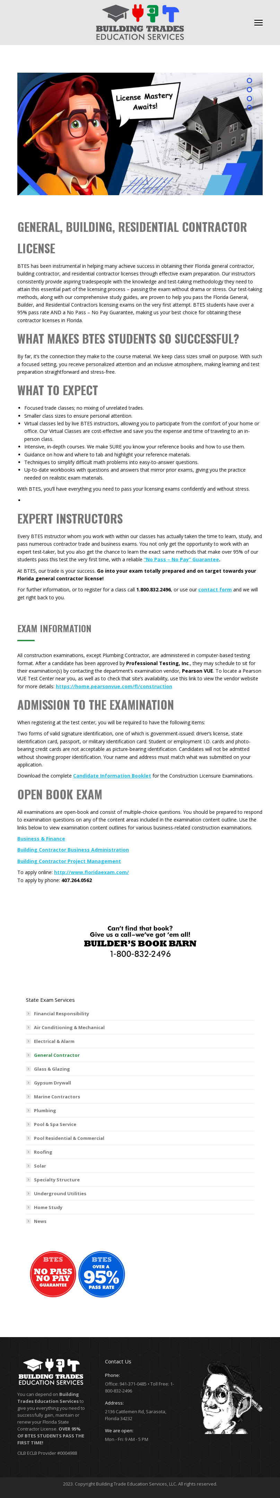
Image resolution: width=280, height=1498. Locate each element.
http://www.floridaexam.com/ (91, 872)
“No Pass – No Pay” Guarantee (181, 559)
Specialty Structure (57, 1180)
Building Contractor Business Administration (73, 849)
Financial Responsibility (61, 1013)
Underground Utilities (60, 1193)
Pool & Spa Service (55, 1124)
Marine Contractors (57, 1096)
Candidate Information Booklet (112, 775)
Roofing (43, 1152)
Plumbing (45, 1110)
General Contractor (57, 1055)
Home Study (48, 1207)
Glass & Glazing (52, 1069)
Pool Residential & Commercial (69, 1138)
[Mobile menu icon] (258, 23)
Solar (40, 1166)
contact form (215, 589)
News (40, 1221)
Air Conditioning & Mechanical (69, 1027)
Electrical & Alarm (54, 1041)
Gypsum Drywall (52, 1083)
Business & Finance (41, 838)
